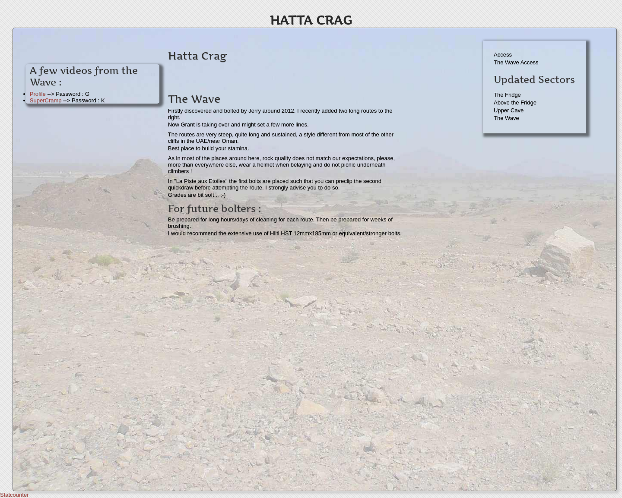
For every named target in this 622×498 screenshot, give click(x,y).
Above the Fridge (515, 102)
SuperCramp (46, 100)
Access (503, 54)
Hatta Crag (311, 20)
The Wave (506, 118)
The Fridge (507, 94)
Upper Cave (509, 110)
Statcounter (14, 495)
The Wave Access (516, 62)
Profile (38, 94)
